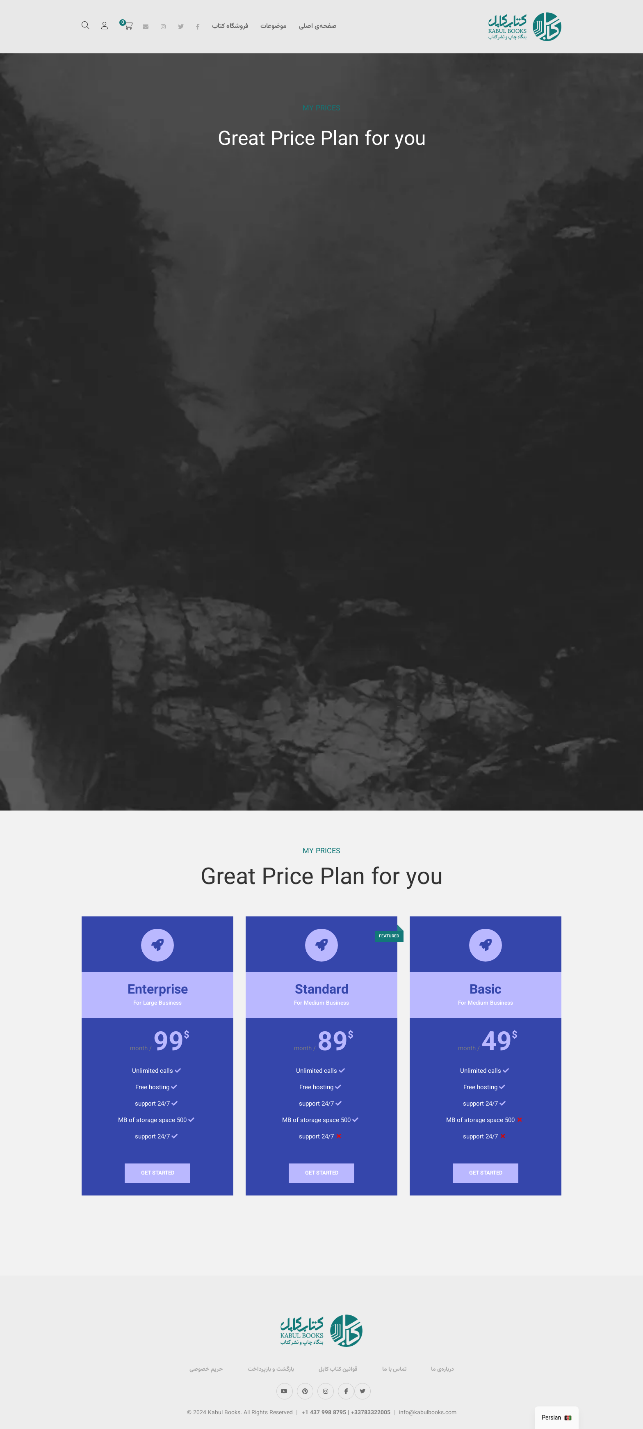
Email (145, 27)
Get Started (485, 1173)
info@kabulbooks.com (427, 1413)
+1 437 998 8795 (325, 1413)
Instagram (163, 27)
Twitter (181, 27)
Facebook (198, 27)
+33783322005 (370, 1413)
